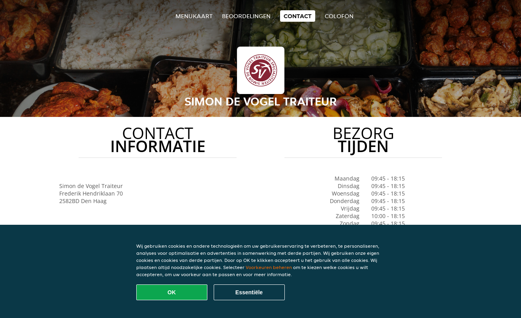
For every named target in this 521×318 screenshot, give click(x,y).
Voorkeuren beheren (269, 267)
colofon (339, 16)
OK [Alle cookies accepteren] (171, 292)
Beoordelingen (246, 16)
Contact (298, 16)
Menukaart (194, 16)
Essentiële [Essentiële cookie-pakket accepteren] (249, 292)
